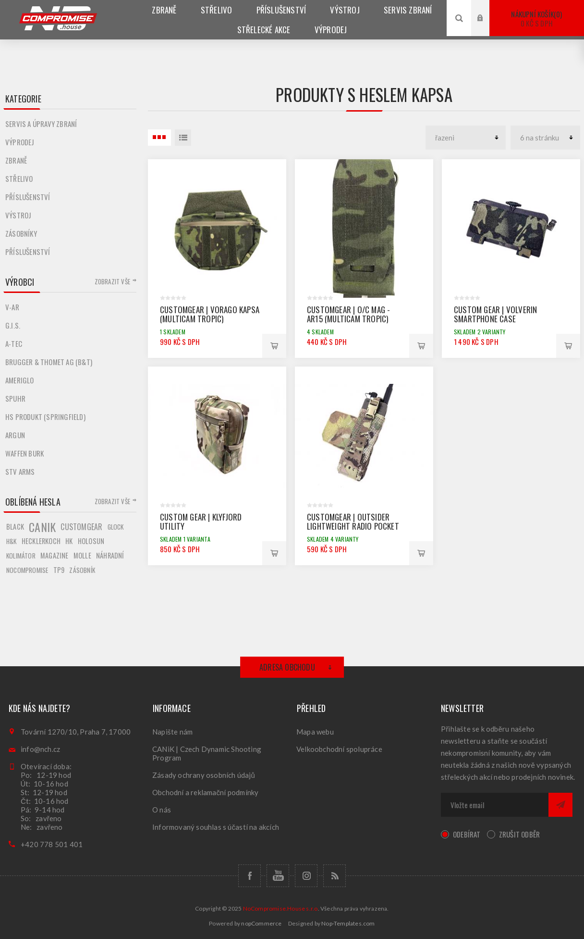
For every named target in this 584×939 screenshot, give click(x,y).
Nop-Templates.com (348, 923)
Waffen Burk (24, 453)
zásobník (82, 570)
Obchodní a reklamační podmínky (205, 792)
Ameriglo (19, 380)
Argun (15, 435)
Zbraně (16, 160)
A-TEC (13, 343)
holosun (91, 541)
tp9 (59, 570)
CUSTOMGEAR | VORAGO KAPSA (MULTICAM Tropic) (209, 314)
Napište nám (172, 731)
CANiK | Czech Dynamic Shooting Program (206, 753)
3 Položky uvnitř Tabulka (159, 137)
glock (116, 527)
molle (82, 555)
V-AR (12, 307)
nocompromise (27, 570)
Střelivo (19, 178)
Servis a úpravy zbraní (41, 123)
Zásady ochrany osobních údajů (203, 775)
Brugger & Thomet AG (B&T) (48, 361)
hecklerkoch (41, 541)
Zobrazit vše (112, 281)
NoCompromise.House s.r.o (280, 908)
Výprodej (20, 142)
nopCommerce (261, 923)
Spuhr (15, 398)
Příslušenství (27, 196)
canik (42, 527)
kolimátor (21, 555)
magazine (54, 555)
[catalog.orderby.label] (466, 138)
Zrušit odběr (519, 834)
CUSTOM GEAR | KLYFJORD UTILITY (201, 521)
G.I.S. (12, 325)
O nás (161, 809)
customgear (81, 527)
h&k (11, 541)
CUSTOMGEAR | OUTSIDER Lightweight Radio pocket (353, 521)
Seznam (183, 137)
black (15, 526)
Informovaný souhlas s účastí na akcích (215, 827)
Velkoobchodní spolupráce (339, 749)
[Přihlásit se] (494, 805)
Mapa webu (315, 731)
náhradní (110, 555)
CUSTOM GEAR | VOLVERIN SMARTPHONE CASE (495, 314)
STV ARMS (20, 471)
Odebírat (467, 834)
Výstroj (18, 215)
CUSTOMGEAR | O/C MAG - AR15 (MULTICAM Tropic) (348, 314)
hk (69, 541)
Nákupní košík (537, 18)
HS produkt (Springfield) (45, 416)
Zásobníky (21, 233)
